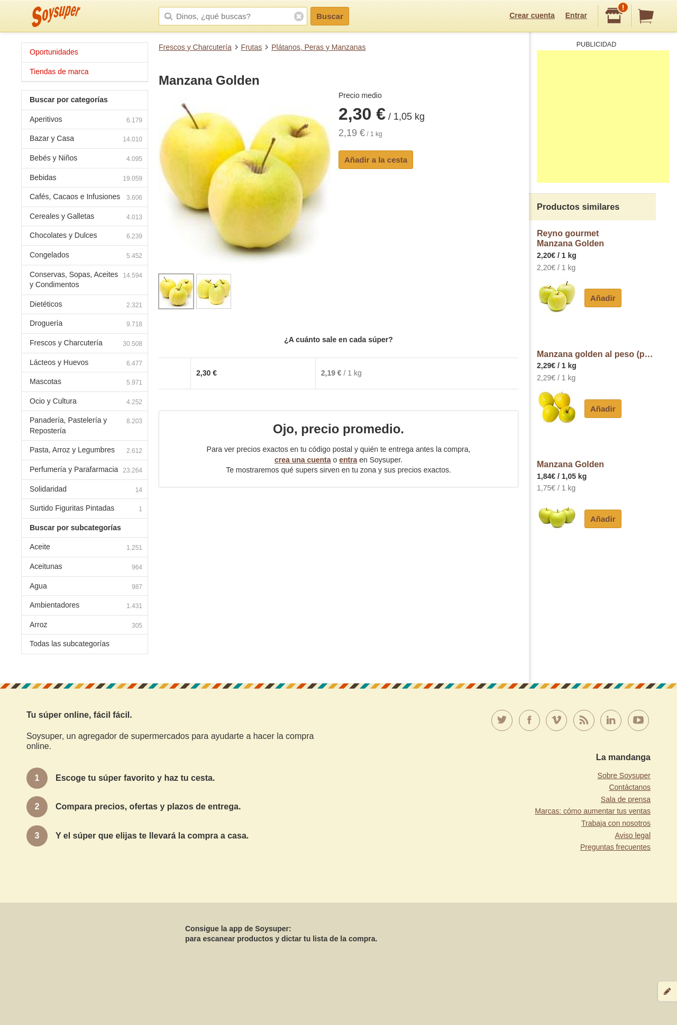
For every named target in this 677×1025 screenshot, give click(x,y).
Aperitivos (86, 120)
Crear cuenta (532, 15)
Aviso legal (633, 835)
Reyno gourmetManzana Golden (570, 238)
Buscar (329, 16)
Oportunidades (54, 52)
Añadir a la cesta (375, 159)
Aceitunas (86, 567)
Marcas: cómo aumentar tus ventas (593, 811)
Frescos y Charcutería (195, 47)
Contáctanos (630, 787)
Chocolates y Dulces (86, 236)
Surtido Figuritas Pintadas (86, 509)
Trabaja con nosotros (616, 823)
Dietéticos (86, 305)
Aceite (86, 548)
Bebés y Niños (86, 159)
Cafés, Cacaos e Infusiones (86, 197)
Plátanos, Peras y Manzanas (318, 47)
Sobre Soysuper (624, 775)
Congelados (86, 256)
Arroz (86, 625)
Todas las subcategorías (69, 643)
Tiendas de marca (59, 71)
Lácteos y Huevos (86, 363)
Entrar (576, 15)
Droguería (86, 324)
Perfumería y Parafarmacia (86, 470)
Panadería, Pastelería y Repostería (86, 425)
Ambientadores (86, 606)
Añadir (603, 297)
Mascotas (86, 382)
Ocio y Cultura (86, 402)
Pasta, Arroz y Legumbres (86, 451)
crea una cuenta (303, 460)
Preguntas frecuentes (615, 847)
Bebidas (86, 178)
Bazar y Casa (86, 139)
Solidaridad (86, 490)
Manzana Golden (570, 464)
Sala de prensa (626, 799)
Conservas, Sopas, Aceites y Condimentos (86, 279)
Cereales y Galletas (86, 217)
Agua (86, 587)
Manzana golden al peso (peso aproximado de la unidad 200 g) (596, 354)
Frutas (251, 47)
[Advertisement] (603, 116)
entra (348, 460)
